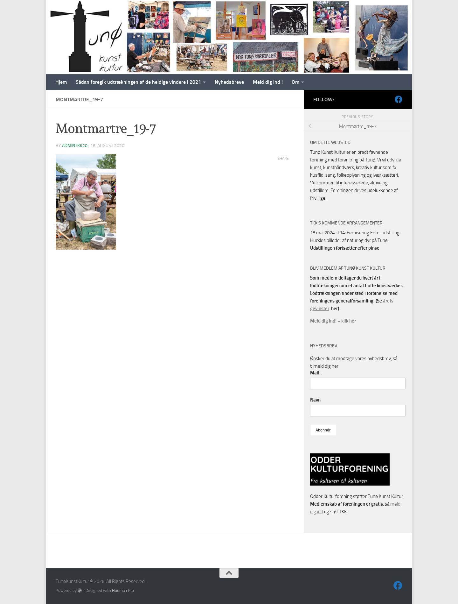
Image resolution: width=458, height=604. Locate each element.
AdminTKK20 (74, 145)
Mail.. (316, 373)
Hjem (61, 82)
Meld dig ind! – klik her (333, 321)
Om (295, 82)
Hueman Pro (123, 590)
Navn (315, 400)
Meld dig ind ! (268, 82)
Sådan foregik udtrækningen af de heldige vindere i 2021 (138, 82)
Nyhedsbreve (229, 82)
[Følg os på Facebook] (398, 99)
